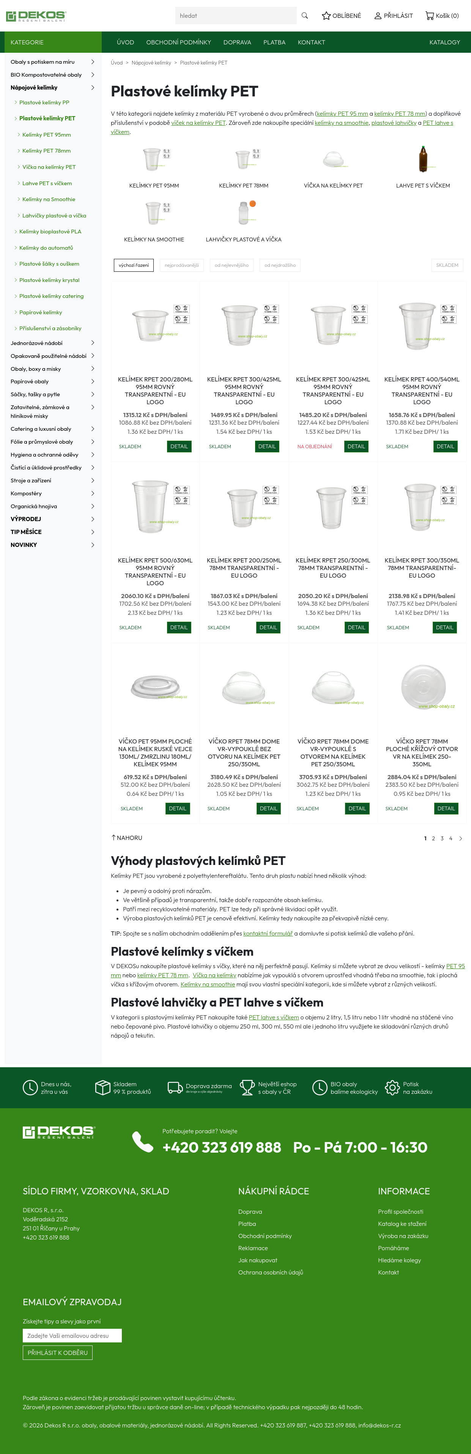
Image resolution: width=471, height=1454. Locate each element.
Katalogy (445, 42)
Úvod (125, 42)
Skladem (447, 265)
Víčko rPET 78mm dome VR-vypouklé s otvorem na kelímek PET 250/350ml (333, 752)
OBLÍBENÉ (341, 15)
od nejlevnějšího (232, 265)
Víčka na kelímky (214, 975)
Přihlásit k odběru (58, 1352)
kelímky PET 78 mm (399, 113)
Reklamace (253, 1248)
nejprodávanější (182, 265)
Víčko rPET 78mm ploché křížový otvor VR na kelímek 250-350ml (422, 752)
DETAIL (179, 446)
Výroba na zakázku (403, 1236)
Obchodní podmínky (178, 42)
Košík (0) (442, 15)
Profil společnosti (400, 1211)
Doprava (238, 42)
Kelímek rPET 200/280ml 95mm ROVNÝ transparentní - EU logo (155, 390)
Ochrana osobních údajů (270, 1272)
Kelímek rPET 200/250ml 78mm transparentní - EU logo (244, 567)
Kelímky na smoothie (208, 984)
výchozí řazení (134, 265)
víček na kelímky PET (198, 122)
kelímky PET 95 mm (342, 113)
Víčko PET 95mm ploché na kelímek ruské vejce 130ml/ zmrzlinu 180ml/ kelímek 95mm (155, 752)
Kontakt (311, 42)
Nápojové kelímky (151, 62)
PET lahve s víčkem (274, 1017)
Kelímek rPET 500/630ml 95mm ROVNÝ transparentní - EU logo (155, 571)
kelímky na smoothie (342, 122)
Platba (274, 42)
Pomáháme (393, 1248)
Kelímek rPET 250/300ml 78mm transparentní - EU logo (333, 567)
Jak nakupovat (257, 1260)
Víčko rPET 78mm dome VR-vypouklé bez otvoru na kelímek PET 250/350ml (244, 752)
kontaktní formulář (268, 933)
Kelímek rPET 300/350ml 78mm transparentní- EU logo (422, 567)
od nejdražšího (280, 265)
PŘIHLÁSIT (393, 15)
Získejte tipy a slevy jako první (62, 1321)
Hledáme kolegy (399, 1260)
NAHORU (126, 837)
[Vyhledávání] (236, 15)
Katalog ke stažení (402, 1223)
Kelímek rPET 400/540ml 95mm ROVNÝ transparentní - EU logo (422, 390)
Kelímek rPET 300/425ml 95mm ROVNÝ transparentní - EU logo (244, 390)
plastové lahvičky (394, 122)
